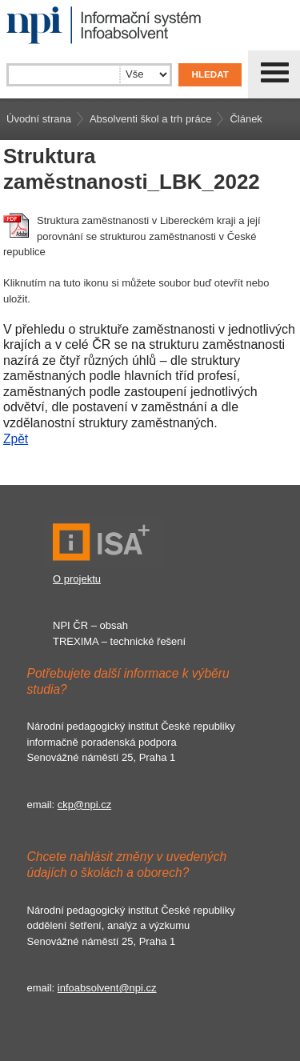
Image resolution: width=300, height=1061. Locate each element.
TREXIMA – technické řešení (119, 641)
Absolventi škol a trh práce (150, 119)
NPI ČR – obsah (90, 625)
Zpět (15, 439)
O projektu (77, 579)
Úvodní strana (38, 119)
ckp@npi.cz (84, 805)
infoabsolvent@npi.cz (107, 988)
